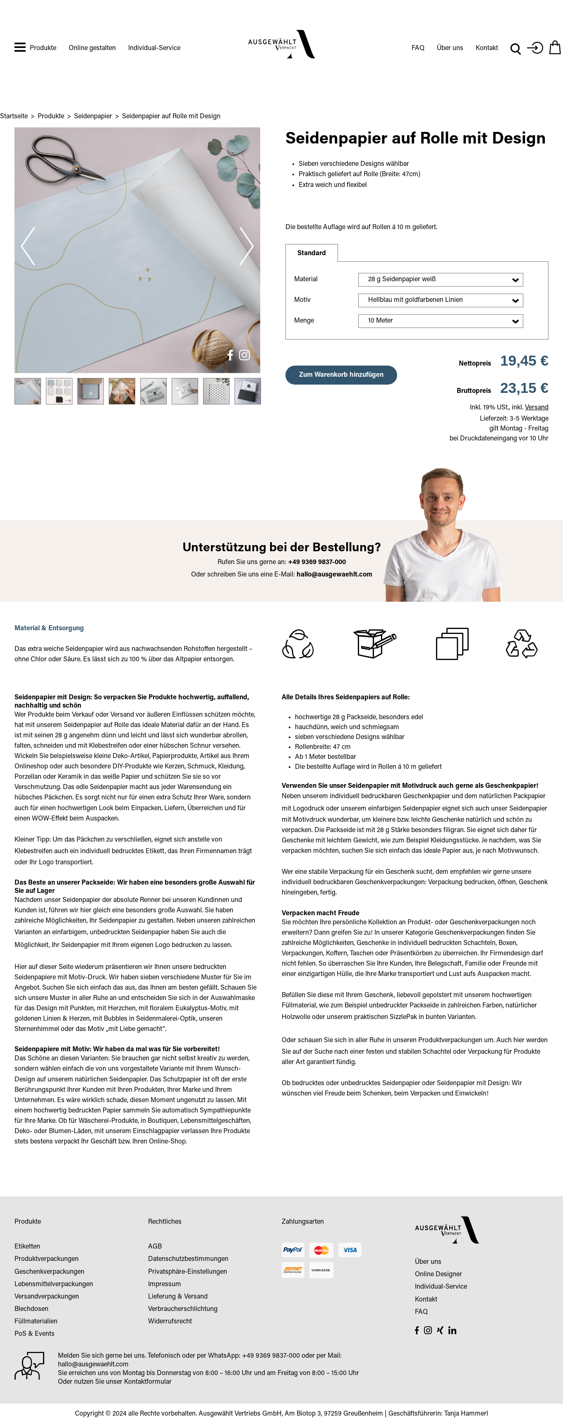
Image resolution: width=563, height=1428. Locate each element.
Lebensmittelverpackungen (53, 1284)
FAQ (418, 48)
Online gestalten (92, 48)
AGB (155, 1247)
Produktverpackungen (450, 1040)
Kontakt (487, 48)
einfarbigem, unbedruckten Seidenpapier (111, 932)
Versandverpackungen (46, 1297)
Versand (537, 407)
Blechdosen (31, 1309)
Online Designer (438, 1274)
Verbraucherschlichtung (183, 1309)
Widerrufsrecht (170, 1321)
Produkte (43, 48)
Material (306, 279)
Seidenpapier (93, 116)
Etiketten (27, 1247)
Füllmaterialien (35, 1321)
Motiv (302, 300)
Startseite (14, 116)
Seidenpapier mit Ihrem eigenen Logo (115, 945)
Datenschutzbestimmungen (188, 1259)
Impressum (164, 1284)
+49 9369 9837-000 (271, 1356)
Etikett (155, 851)
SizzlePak (403, 1017)
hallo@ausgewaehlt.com (334, 575)
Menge (304, 321)
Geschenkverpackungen (49, 1272)
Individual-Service (154, 48)
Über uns (450, 48)
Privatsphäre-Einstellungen (187, 1272)
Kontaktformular (148, 1382)
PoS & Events (34, 1334)
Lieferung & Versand (178, 1297)
